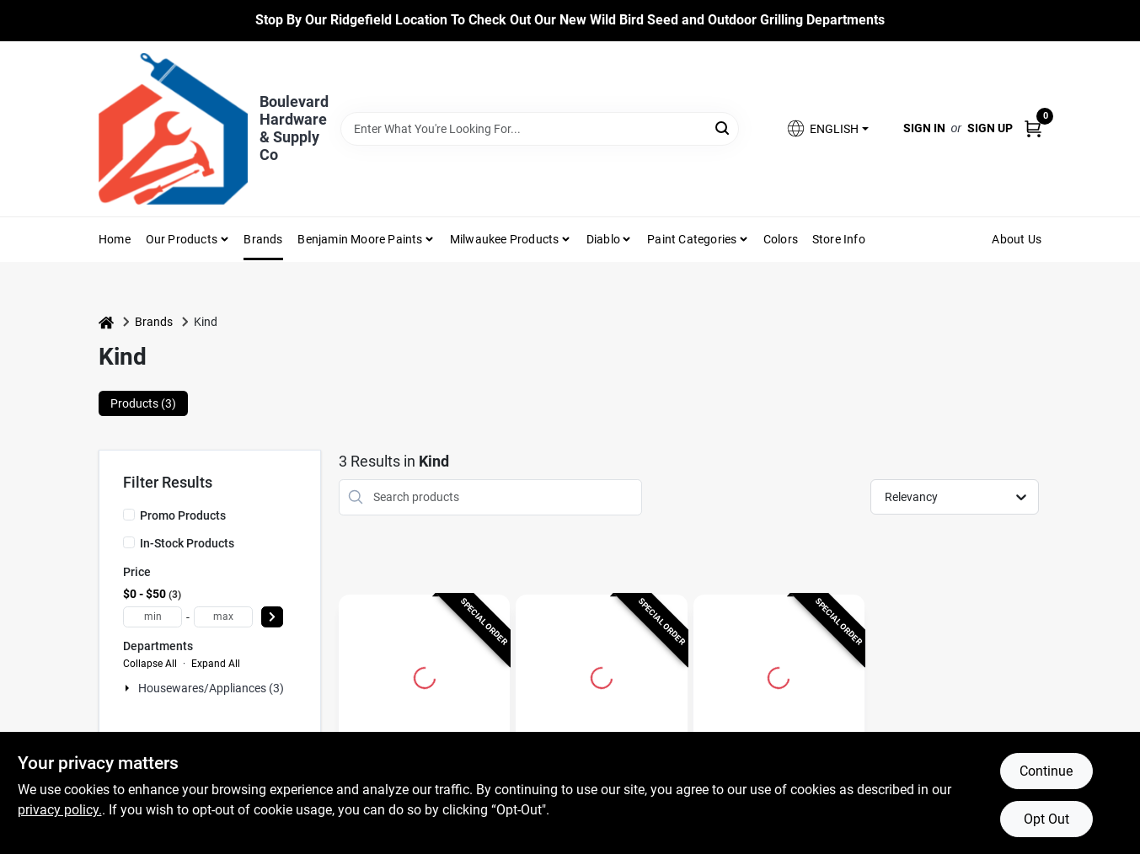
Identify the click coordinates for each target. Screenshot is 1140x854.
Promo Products (183, 515)
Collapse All (150, 664)
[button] (826, 128)
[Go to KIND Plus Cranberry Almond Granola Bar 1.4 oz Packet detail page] (425, 675)
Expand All (215, 664)
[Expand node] (129, 688)
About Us (1016, 239)
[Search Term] (539, 129)
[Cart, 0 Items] (1033, 128)
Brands (263, 239)
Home (115, 239)
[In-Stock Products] (129, 542)
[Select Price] (272, 616)
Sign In (924, 128)
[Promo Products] (129, 514)
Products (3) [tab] (143, 403)
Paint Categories (691, 239)
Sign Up (990, 128)
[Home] (106, 322)
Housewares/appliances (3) (211, 688)
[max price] (223, 616)
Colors (780, 239)
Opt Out (1046, 819)
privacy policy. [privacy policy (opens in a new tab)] (60, 810)
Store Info (838, 239)
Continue (1046, 771)
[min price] (152, 616)
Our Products (181, 239)
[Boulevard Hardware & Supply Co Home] (173, 129)
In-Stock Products (187, 543)
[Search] (723, 127)
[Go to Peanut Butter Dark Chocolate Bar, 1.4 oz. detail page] (601, 675)
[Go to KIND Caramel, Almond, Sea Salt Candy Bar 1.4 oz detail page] (778, 675)
